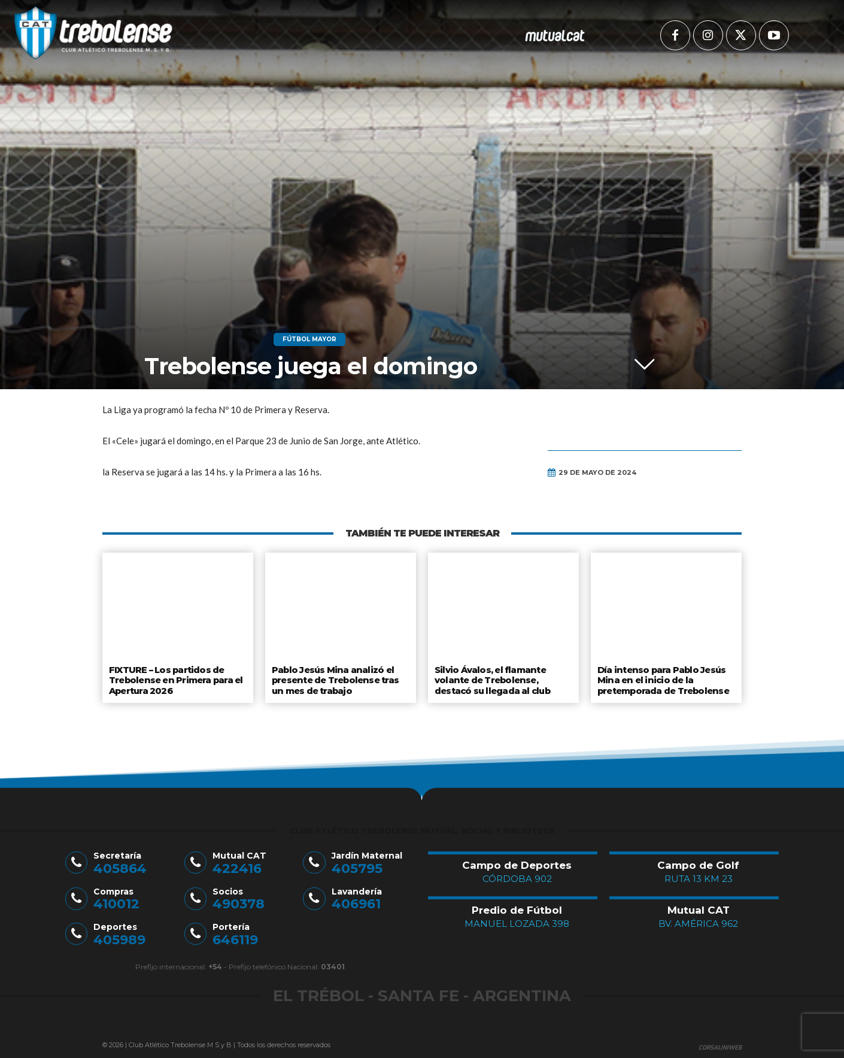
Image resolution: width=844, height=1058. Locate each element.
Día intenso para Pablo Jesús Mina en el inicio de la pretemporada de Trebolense (662, 679)
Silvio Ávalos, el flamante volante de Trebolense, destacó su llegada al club (492, 679)
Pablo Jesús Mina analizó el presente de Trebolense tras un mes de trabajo (335, 679)
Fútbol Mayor (309, 339)
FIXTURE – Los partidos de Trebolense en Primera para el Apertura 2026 (175, 679)
